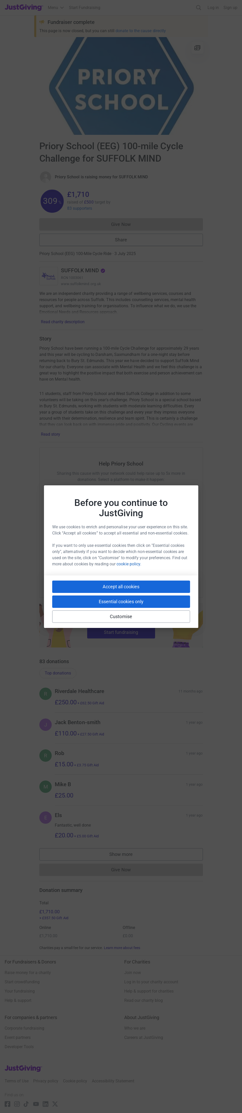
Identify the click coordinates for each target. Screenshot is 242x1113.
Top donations (58, 673)
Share (121, 239)
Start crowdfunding (22, 981)
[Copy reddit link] (150, 577)
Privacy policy (45, 1081)
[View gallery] (197, 47)
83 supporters (79, 208)
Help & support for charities (149, 991)
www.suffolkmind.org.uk (81, 284)
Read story (50, 434)
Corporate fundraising (24, 1028)
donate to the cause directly (140, 30)
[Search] (198, 7)
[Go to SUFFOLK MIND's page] (48, 276)
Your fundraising (20, 991)
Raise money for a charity (28, 972)
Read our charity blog (143, 1000)
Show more (126, 856)
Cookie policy (75, 1081)
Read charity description (63, 321)
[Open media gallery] (121, 86)
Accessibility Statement (113, 1081)
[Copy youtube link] (73, 577)
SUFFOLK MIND (83, 270)
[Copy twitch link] (169, 577)
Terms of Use (17, 1081)
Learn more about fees (122, 948)
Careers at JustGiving (143, 1037)
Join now (132, 972)
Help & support (18, 1000)
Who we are (134, 1028)
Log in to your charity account (151, 981)
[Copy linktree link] (130, 578)
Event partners (18, 1037)
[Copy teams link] (110, 577)
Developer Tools (19, 1046)
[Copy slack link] (92, 577)
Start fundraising (121, 632)
